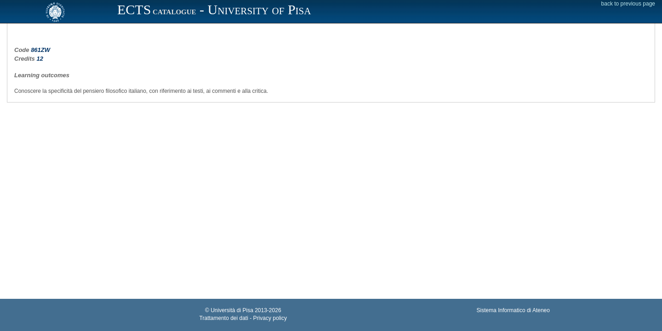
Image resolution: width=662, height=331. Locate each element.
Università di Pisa (232, 310)
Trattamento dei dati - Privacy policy (243, 318)
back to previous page (628, 3)
